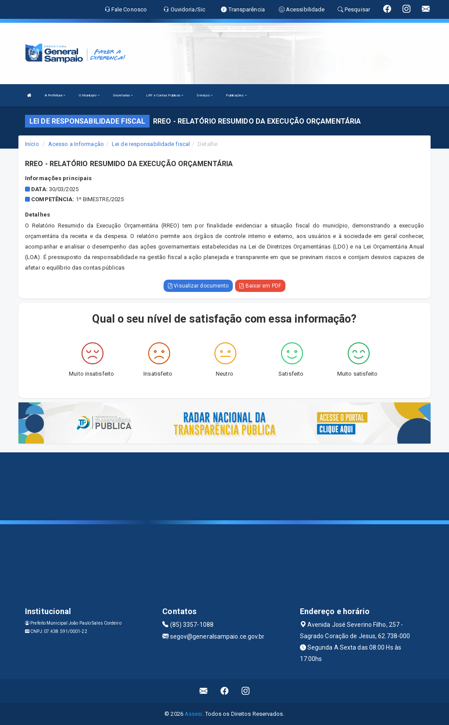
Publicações (236, 95)
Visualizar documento (198, 286)
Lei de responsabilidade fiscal (151, 144)
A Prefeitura (55, 95)
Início (32, 144)
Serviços (204, 95)
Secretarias (123, 95)
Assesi (194, 714)
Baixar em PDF (260, 286)
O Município (89, 95)
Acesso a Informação (76, 144)
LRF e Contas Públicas (164, 95)
